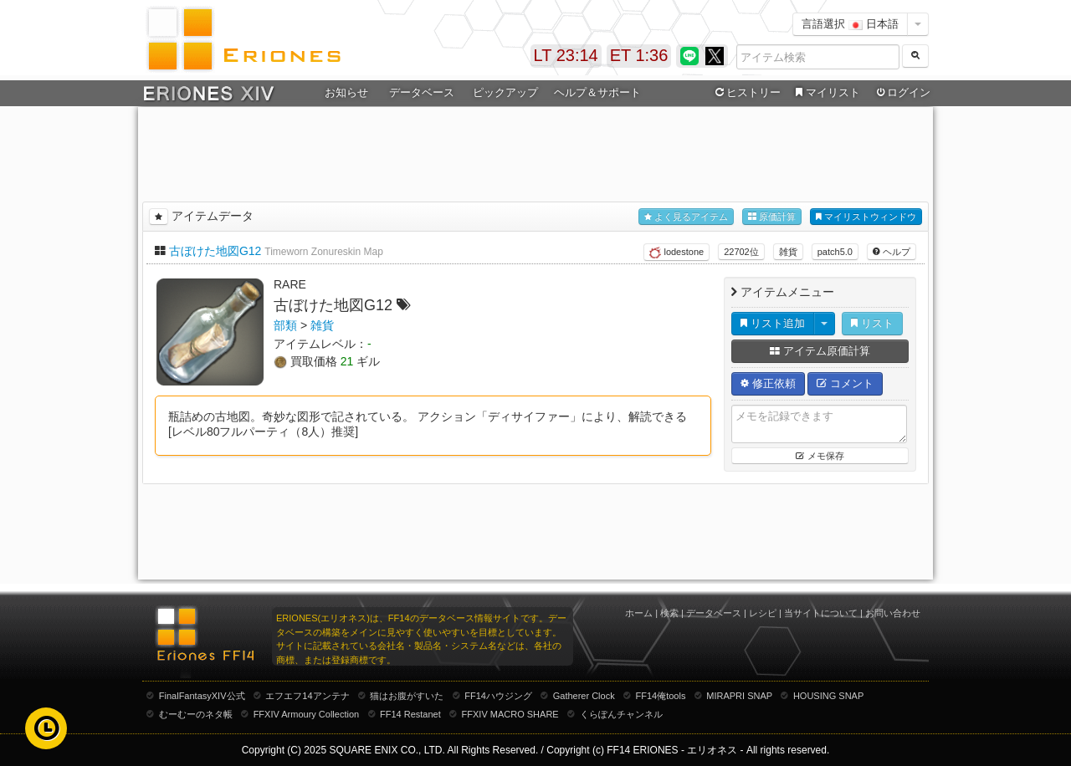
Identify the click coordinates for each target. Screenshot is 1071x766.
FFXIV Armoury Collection (307, 714)
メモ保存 (819, 456)
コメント (845, 383)
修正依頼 (768, 383)
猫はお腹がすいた (406, 696)
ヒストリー (746, 92)
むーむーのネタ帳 (196, 714)
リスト (872, 323)
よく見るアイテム (686, 217)
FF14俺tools (661, 696)
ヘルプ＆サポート (597, 92)
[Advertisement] (535, 151)
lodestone (676, 252)
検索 (669, 613)
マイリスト (825, 92)
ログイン (902, 92)
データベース (421, 92)
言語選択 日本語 (850, 24)
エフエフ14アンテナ (307, 696)
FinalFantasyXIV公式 (202, 696)
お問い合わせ (892, 613)
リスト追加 (772, 323)
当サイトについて (821, 613)
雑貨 (788, 252)
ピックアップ (505, 92)
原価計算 (772, 217)
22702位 (741, 252)
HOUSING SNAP (828, 696)
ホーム (639, 613)
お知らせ (346, 92)
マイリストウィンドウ (866, 217)
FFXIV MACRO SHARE (510, 714)
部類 (285, 325)
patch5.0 (835, 252)
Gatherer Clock (584, 696)
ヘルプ (891, 252)
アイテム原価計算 (820, 351)
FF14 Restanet (410, 714)
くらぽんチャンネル (621, 714)
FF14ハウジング (498, 696)
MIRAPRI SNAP (739, 696)
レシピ (762, 613)
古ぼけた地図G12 (215, 251)
